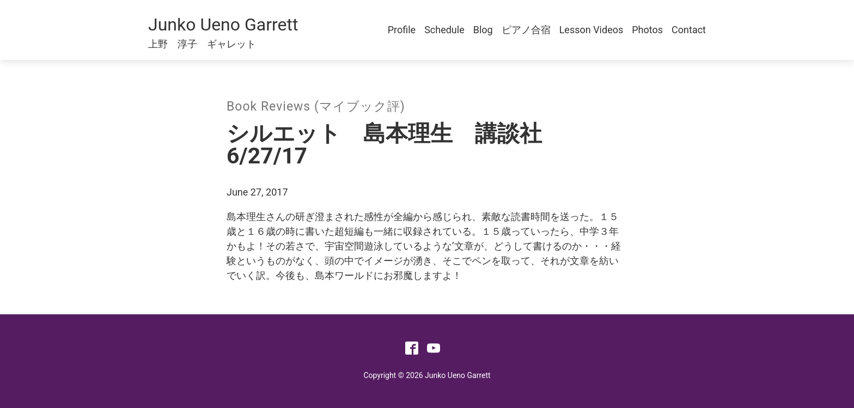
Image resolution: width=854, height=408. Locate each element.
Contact (689, 29)
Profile (402, 29)
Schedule (444, 29)
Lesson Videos (591, 29)
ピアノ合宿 (526, 29)
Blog (483, 29)
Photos (647, 29)
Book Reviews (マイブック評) (316, 106)
